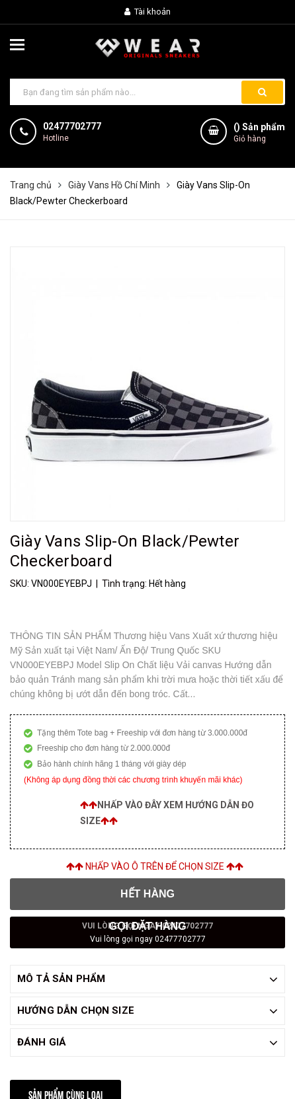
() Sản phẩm (259, 133)
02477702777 (72, 126)
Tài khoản (147, 12)
